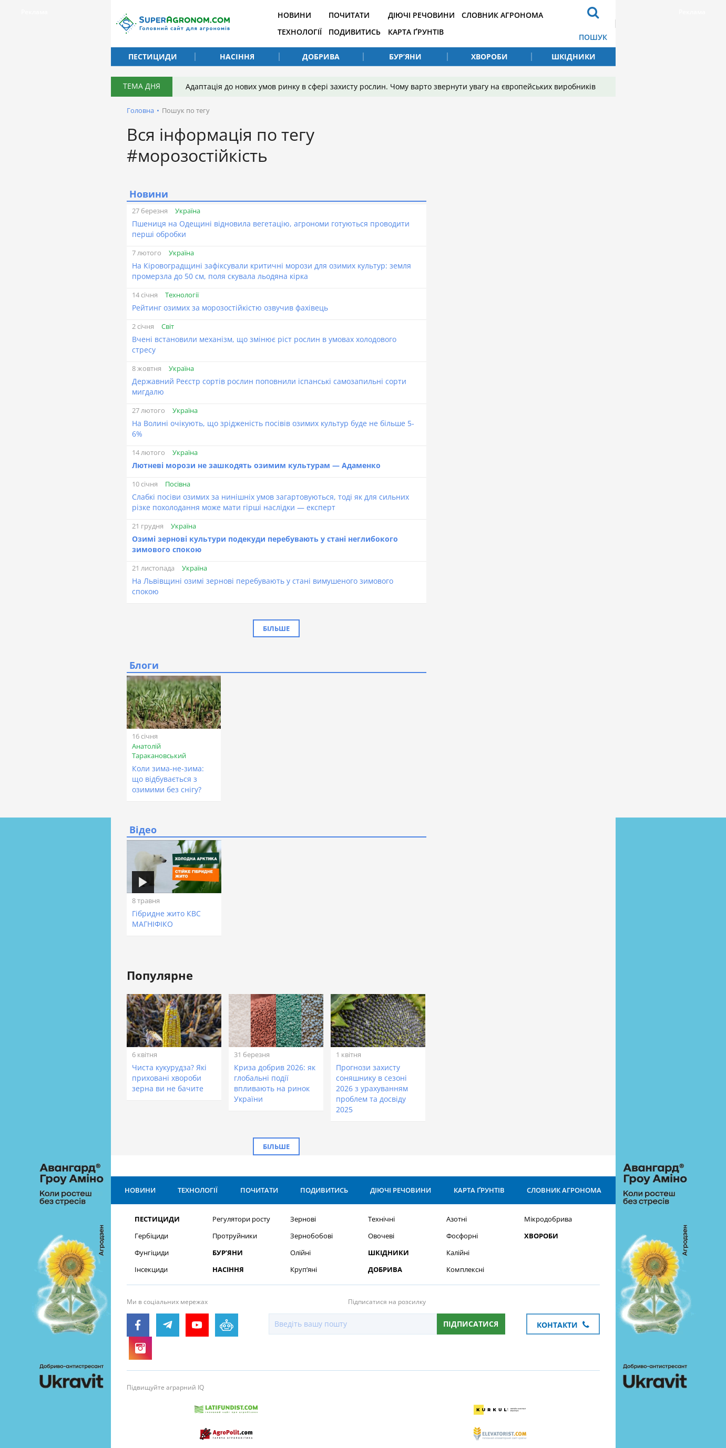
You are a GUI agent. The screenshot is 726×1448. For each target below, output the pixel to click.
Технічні (381, 1221)
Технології (312, 32)
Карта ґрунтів (435, 32)
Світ (167, 326)
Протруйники (234, 1238)
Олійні (300, 1254)
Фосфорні (462, 1238)
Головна (140, 110)
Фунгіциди (152, 1254)
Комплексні (465, 1271)
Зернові (303, 1221)
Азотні (456, 1221)
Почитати (364, 15)
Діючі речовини (440, 15)
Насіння (237, 56)
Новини (306, 15)
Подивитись (370, 32)
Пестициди (152, 56)
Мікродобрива (548, 1221)
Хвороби (489, 56)
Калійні (457, 1254)
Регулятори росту (241, 1221)
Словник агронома (525, 15)
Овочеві (381, 1238)
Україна (187, 210)
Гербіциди (151, 1238)
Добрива (321, 56)
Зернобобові (311, 1238)
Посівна (177, 484)
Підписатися (470, 1326)
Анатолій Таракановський (159, 750)
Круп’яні (303, 1271)
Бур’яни (405, 56)
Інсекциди (151, 1271)
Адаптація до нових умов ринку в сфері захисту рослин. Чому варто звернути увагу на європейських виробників (393, 86)
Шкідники (573, 56)
